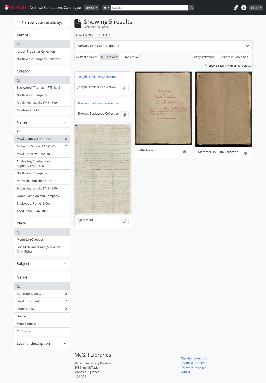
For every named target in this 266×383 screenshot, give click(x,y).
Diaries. (42, 317)
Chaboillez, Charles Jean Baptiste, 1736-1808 (42, 163)
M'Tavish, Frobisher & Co (42, 182)
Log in (255, 7)
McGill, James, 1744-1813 (42, 139)
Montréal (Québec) (42, 240)
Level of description (33, 343)
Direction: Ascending (235, 57)
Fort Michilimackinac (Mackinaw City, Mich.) (42, 249)
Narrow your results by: (42, 22)
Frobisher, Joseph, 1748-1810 (42, 103)
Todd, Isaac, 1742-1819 (42, 212)
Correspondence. (42, 294)
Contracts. (42, 332)
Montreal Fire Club (42, 111)
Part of (22, 35)
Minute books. (42, 325)
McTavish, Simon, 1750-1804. (42, 147)
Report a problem (193, 363)
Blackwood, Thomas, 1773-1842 (42, 88)
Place (21, 223)
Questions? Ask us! (194, 358)
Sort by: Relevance (203, 57)
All (18, 44)
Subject (23, 263)
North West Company (42, 96)
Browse (90, 7)
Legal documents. (42, 302)
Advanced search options (99, 45)
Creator (23, 71)
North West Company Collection (42, 60)
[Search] (149, 7)
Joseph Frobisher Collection (42, 52)
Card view (109, 57)
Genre (22, 277)
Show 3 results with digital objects (228, 65)
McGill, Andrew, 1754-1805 (42, 155)
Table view (129, 57)
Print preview (86, 57)
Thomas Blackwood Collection (98, 103)
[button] (236, 7)
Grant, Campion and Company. (42, 197)
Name (22, 122)
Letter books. (42, 309)
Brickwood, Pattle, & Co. (42, 204)
